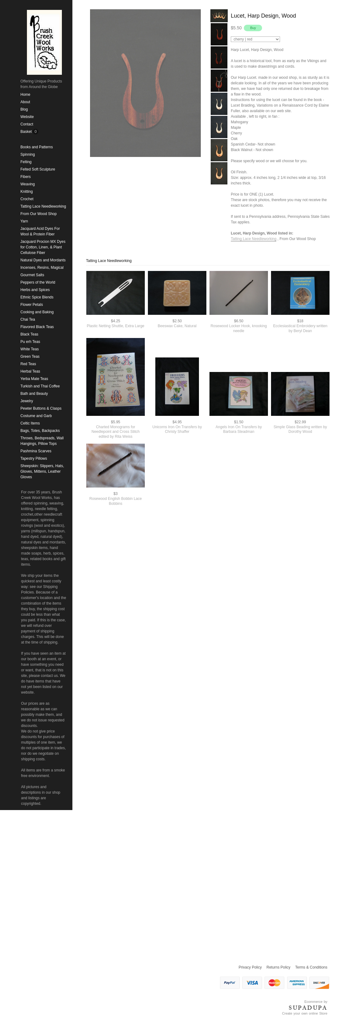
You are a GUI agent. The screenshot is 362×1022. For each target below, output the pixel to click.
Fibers (25, 177)
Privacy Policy (250, 967)
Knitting (26, 191)
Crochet (26, 199)
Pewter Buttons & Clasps (41, 408)
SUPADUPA (308, 1007)
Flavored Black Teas (37, 327)
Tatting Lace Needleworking (43, 206)
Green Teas (30, 356)
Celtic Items (30, 423)
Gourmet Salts (32, 275)
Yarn (24, 221)
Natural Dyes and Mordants (43, 260)
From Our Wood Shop (38, 214)
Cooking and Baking (37, 312)
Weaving (27, 184)
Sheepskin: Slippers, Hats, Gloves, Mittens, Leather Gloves (42, 471)
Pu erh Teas (30, 342)
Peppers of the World (37, 282)
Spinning (27, 154)
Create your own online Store (304, 1013)
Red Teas (28, 364)
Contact (26, 124)
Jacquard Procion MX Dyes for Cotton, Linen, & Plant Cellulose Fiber (42, 247)
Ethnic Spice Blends (37, 297)
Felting (26, 162)
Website (27, 117)
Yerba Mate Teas (34, 379)
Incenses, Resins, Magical (41, 267)
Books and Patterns (36, 147)
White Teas (29, 349)
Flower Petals (31, 304)
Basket (26, 131)
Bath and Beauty (34, 393)
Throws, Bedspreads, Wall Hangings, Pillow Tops (42, 441)
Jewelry (26, 401)
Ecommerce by (315, 1001)
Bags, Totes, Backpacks (40, 431)
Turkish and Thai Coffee (40, 386)
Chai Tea (27, 319)
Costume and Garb (36, 416)
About (25, 102)
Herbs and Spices (35, 290)
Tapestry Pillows (33, 458)
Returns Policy (278, 967)
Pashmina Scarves (35, 451)
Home (25, 94)
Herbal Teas (30, 371)
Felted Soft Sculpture (37, 169)
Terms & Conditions (311, 967)
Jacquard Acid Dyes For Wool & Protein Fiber (40, 231)
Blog (24, 109)
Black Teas (29, 334)
